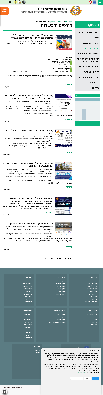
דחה (87, 378)
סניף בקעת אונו (27, 283)
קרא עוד (69, 84)
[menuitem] (87, 32)
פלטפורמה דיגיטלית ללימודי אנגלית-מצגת (31, 198)
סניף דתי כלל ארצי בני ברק (24, 281)
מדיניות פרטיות (48, 379)
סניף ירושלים (61, 314)
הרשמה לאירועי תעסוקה (88, 53)
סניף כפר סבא (60, 283)
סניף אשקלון (28, 314)
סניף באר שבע (27, 319)
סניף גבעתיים (28, 294)
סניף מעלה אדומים (59, 317)
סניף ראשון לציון (92, 314)
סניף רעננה (61, 289)
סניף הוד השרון (60, 286)
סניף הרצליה (61, 291)
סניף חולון (29, 299)
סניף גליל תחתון (92, 286)
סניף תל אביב (28, 297)
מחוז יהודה (93, 310)
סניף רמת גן (28, 291)
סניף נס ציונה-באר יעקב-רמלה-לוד (86, 317)
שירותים (36, 346)
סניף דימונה (28, 327)
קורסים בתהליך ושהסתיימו (58, 258)
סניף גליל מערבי (92, 283)
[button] (10, 2)
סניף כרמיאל (93, 291)
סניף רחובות (93, 319)
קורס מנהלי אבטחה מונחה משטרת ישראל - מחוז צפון (28, 132)
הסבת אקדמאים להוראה (88, 32)
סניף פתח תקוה (27, 289)
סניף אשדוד (93, 325)
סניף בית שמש (60, 319)
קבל (95, 378)
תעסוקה (93, 24)
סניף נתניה (61, 281)
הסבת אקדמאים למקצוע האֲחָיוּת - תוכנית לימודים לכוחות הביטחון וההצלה (28, 164)
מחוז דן (29, 277)
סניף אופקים (28, 325)
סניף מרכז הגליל (92, 289)
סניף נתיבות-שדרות (26, 317)
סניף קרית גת (28, 322)
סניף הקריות (93, 297)
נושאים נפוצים (4, 10)
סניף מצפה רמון (27, 332)
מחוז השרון (60, 277)
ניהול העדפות (76, 378)
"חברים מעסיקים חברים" (88, 77)
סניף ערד (29, 330)
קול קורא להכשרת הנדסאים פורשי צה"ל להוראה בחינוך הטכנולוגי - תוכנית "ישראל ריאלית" (28, 97)
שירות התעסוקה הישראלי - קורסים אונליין (31, 223)
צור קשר (95, 87)
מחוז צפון (93, 277)
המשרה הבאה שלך (91, 43)
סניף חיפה (94, 299)
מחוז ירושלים (59, 310)
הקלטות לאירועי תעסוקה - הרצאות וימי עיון (88, 60)
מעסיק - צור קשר (91, 71)
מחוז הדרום (27, 310)
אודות (96, 37)
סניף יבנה (94, 322)
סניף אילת (29, 335)
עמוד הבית (68, 21)
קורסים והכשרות (91, 48)
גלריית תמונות (93, 82)
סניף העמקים (93, 294)
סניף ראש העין (27, 286)
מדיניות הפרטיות (81, 372)
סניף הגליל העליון (92, 281)
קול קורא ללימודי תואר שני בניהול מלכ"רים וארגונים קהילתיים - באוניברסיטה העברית (31, 36)
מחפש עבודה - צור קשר (88, 66)
